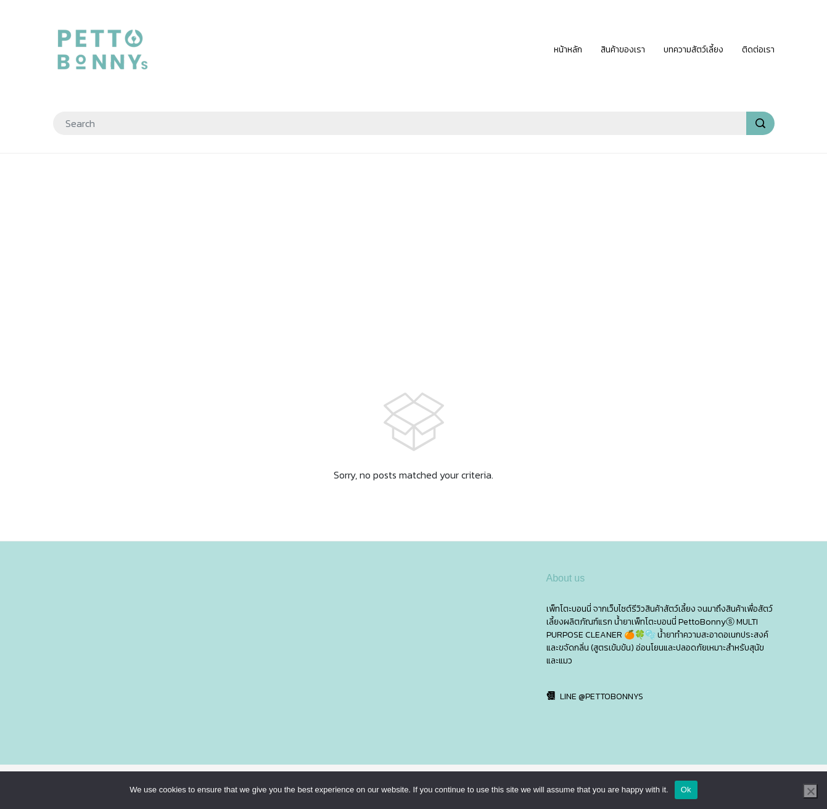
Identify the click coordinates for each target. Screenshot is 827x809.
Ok (686, 789)
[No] (810, 791)
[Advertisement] (414, 252)
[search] (760, 123)
